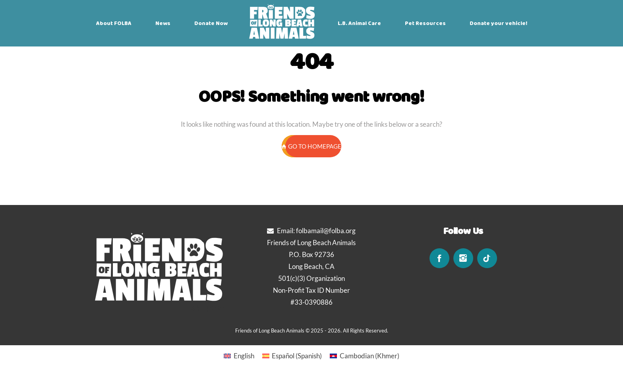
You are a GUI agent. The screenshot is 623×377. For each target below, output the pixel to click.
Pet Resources (425, 23)
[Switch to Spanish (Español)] (292, 356)
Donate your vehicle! (498, 23)
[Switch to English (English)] (239, 356)
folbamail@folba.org (326, 230)
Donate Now (211, 23)
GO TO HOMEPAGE (311, 146)
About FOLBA (114, 23)
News (162, 23)
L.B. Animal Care (359, 23)
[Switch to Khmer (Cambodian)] (364, 356)
